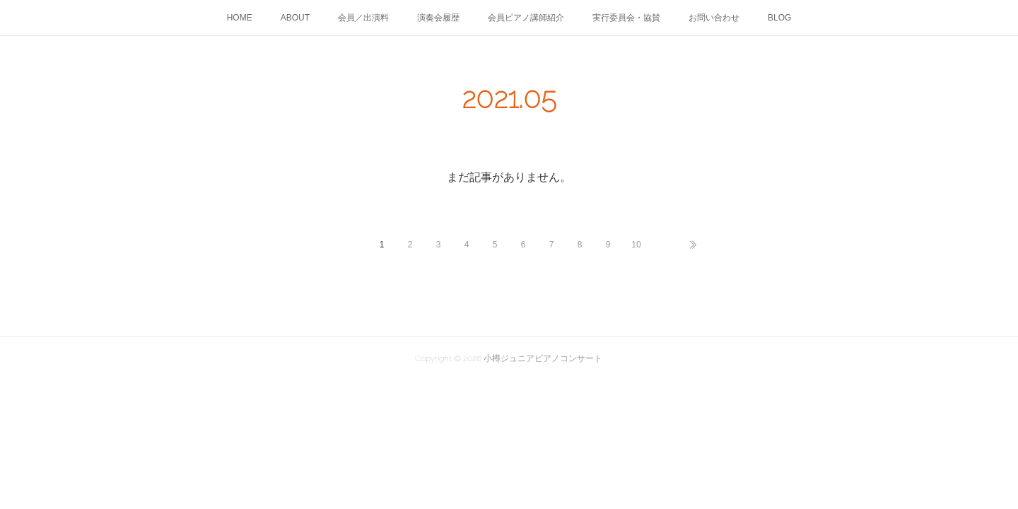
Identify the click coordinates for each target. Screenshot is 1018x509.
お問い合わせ (714, 18)
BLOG (779, 18)
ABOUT (295, 18)
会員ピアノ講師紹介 (526, 18)
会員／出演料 (363, 18)
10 (635, 245)
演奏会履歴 (438, 18)
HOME (239, 18)
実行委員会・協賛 (626, 18)
